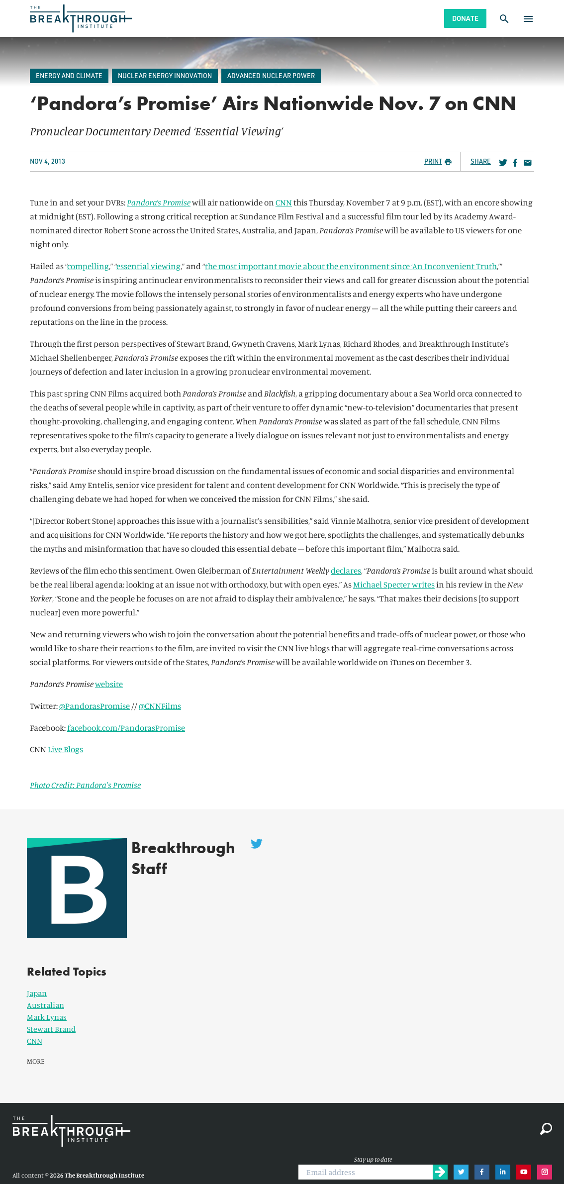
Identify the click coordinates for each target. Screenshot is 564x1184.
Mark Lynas (47, 1000)
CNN (284, 202)
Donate (465, 18)
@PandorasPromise (94, 705)
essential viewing (148, 266)
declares (346, 570)
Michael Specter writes (394, 584)
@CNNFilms (160, 705)
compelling (88, 266)
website (109, 684)
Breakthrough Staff (171, 858)
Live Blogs (65, 749)
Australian (45, 988)
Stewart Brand (51, 1012)
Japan (37, 977)
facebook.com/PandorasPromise (126, 727)
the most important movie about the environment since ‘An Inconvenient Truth (351, 266)
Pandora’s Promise (158, 202)
